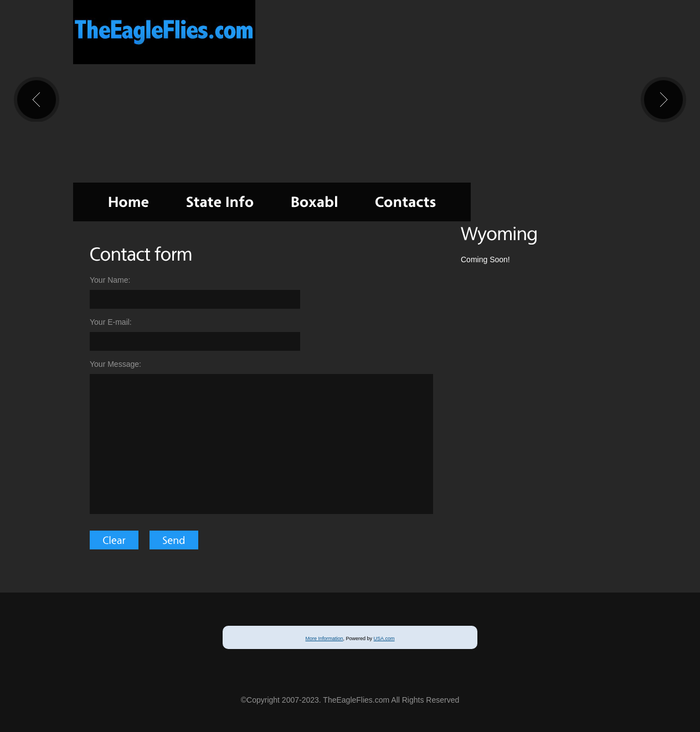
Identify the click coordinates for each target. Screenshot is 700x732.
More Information (324, 638)
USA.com (384, 638)
